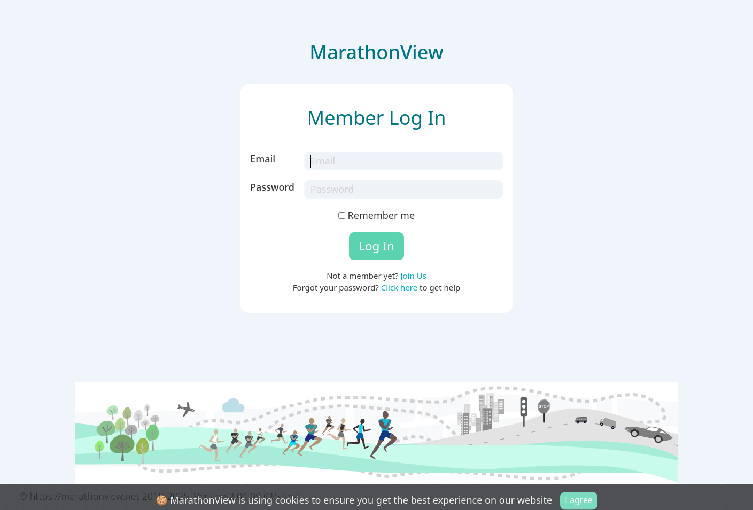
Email (262, 158)
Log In (376, 246)
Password (272, 187)
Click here (399, 287)
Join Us (413, 275)
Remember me (376, 215)
